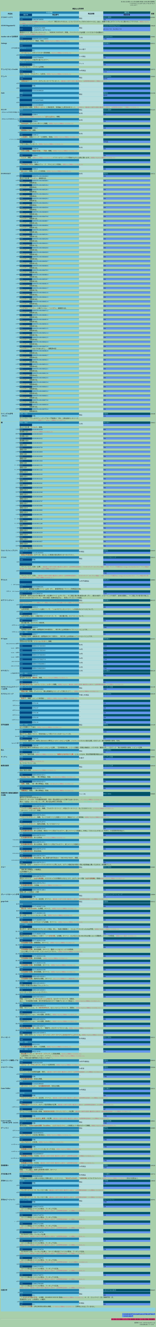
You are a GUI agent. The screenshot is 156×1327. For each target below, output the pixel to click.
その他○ (142, 1319)
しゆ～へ (145, 3)
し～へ (141, 1314)
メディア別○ (127, 1319)
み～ (153, 3)
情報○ (147, 1319)
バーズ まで (133, 4)
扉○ (112, 1319)
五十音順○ (120, 1319)
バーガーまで (128, 1314)
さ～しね (140, 3)
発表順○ (133, 1319)
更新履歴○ (152, 1319)
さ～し (135, 1314)
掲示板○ (138, 1319)
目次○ (124, 1)
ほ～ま (149, 3)
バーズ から (128, 1316)
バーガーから (133, 3)
